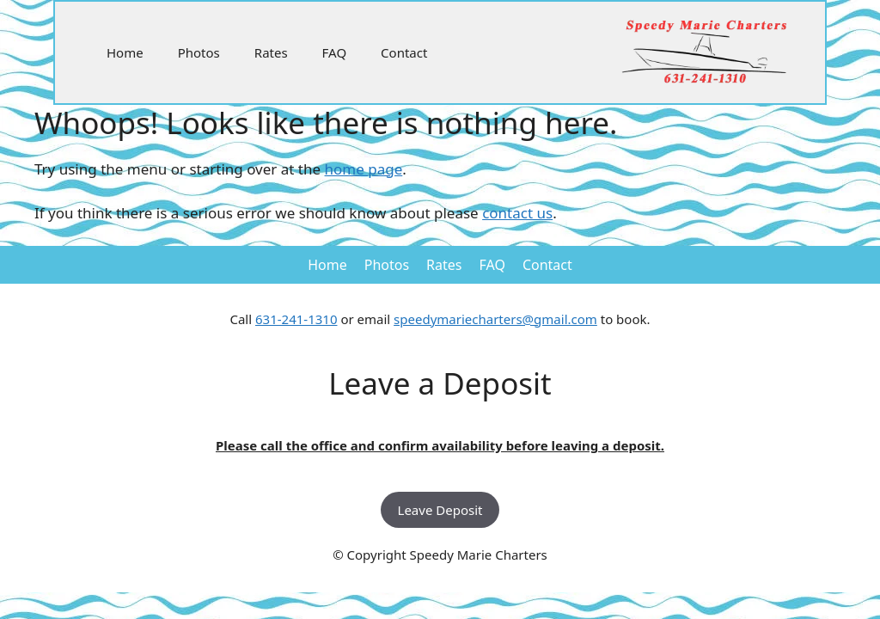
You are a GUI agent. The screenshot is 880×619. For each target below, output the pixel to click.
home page (364, 169)
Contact (404, 52)
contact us (517, 213)
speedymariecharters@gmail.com (495, 319)
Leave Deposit (440, 509)
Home (125, 52)
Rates (271, 52)
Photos (199, 52)
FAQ (334, 52)
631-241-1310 (296, 319)
